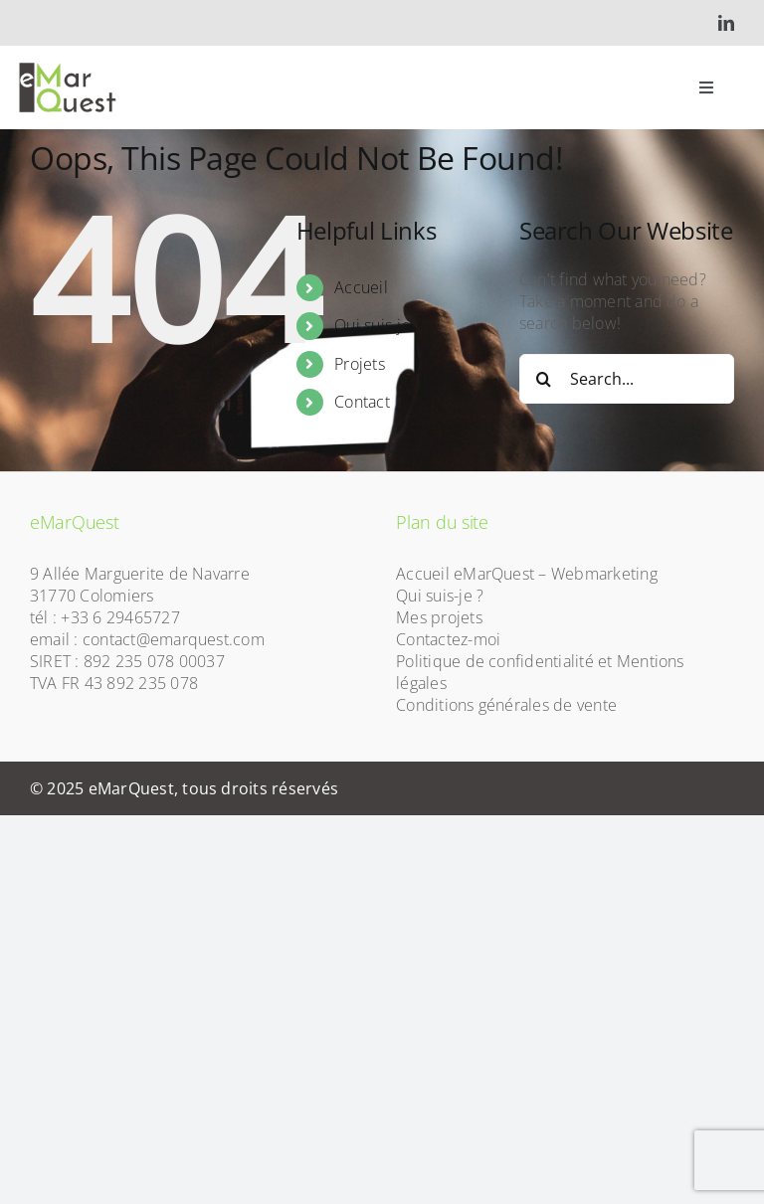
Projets (359, 364)
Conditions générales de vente (506, 705)
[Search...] (626, 379)
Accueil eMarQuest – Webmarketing (527, 574)
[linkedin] (726, 23)
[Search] (544, 379)
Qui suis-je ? (378, 325)
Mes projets (439, 617)
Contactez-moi (448, 639)
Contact (362, 402)
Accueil (361, 287)
